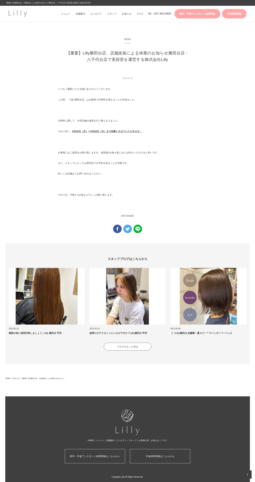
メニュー (66, 13)
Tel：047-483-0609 (159, 13)
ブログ (140, 13)
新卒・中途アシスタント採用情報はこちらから (95, 456)
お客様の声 (144, 440)
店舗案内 (80, 13)
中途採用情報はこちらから (160, 456)
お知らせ (126, 13)
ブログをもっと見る (127, 346)
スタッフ (112, 13)
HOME (7, 378)
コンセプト (96, 13)
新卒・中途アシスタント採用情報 (197, 13)
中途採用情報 (234, 13)
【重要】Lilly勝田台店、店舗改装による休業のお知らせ (42, 378)
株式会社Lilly (26, 13)
